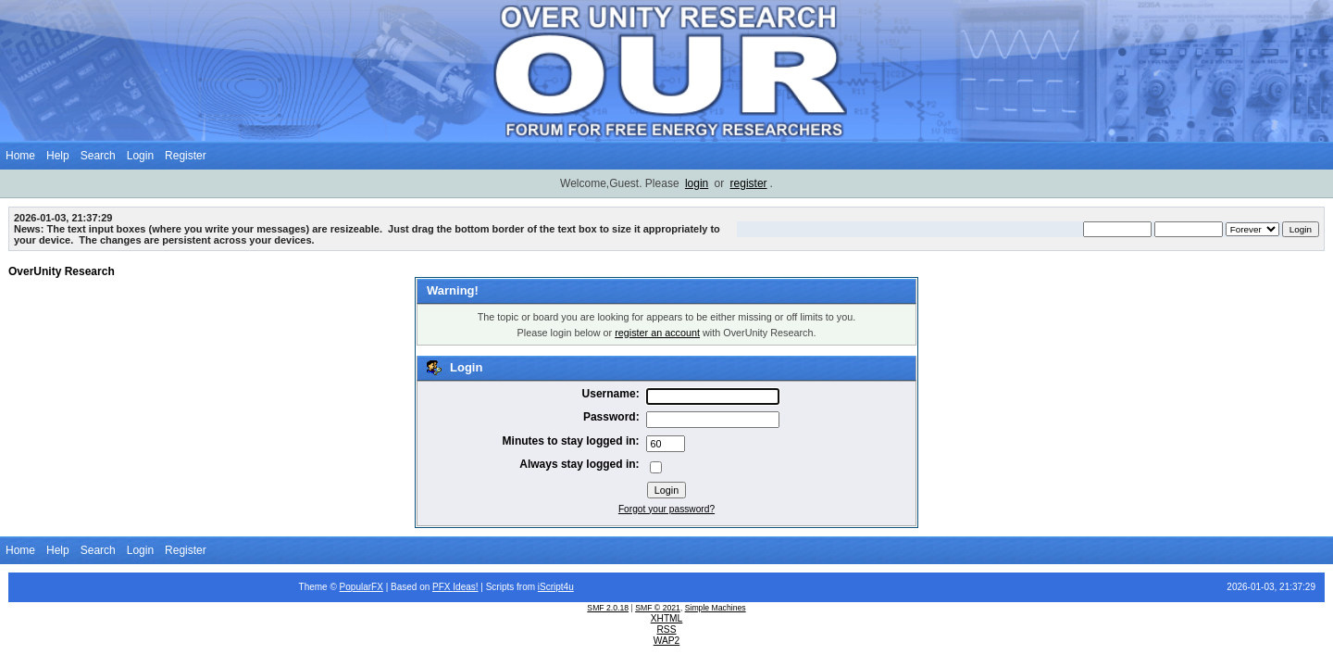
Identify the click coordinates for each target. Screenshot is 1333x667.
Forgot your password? (666, 509)
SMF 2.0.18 (608, 607)
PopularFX (361, 587)
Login (140, 155)
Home (20, 155)
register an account (657, 332)
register (748, 183)
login (696, 183)
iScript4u (556, 587)
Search (98, 155)
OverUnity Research (61, 271)
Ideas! (465, 587)
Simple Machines (715, 607)
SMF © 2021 (657, 607)
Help (57, 155)
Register (185, 155)
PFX (442, 587)
